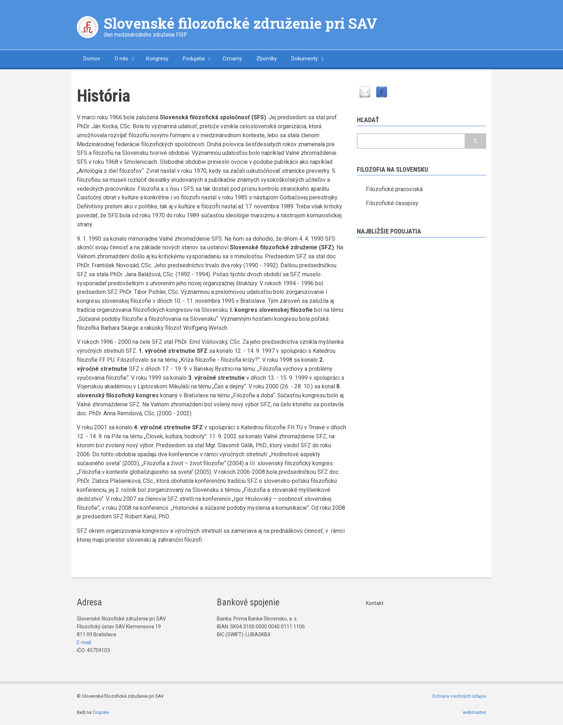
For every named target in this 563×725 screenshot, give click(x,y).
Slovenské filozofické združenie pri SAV (240, 23)
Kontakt (374, 603)
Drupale (101, 712)
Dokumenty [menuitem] (304, 58)
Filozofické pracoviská (394, 189)
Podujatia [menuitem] (194, 58)
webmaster (474, 712)
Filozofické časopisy (392, 203)
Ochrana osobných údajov (459, 696)
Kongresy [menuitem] (157, 58)
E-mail (84, 642)
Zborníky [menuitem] (266, 58)
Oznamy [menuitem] (232, 58)
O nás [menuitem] (121, 58)
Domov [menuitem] (91, 58)
